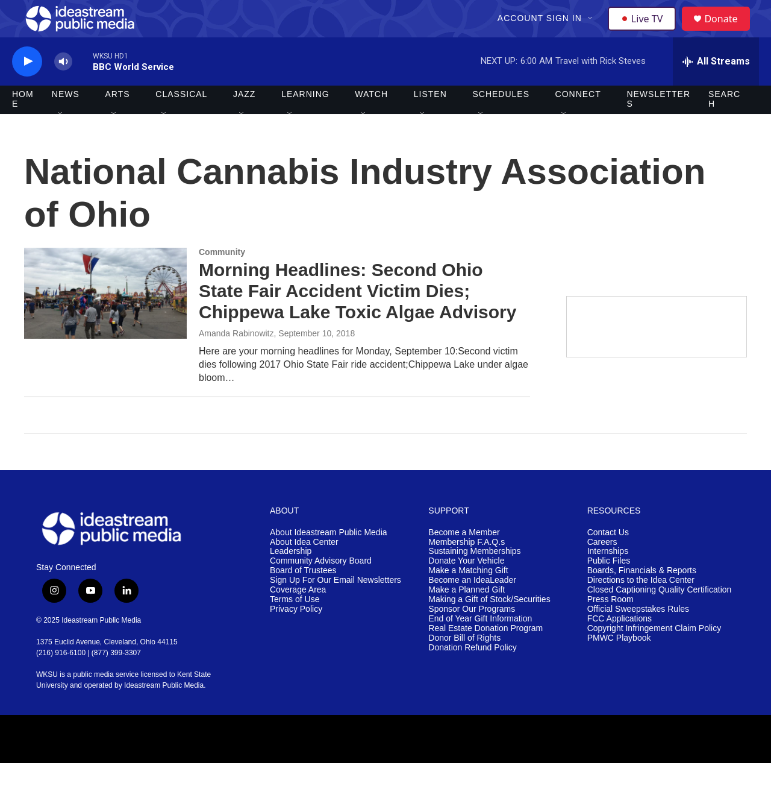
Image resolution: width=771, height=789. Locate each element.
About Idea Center (304, 568)
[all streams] (716, 87)
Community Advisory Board (321, 587)
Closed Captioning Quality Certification (659, 616)
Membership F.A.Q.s (466, 568)
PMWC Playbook (619, 663)
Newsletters (658, 125)
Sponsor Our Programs (471, 635)
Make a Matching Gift (468, 597)
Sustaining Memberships (474, 577)
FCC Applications (619, 644)
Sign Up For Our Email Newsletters (335, 606)
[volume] (63, 87)
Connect (578, 120)
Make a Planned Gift (466, 616)
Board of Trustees (303, 597)
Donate (728, 31)
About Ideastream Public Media (328, 558)
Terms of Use (294, 625)
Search (724, 125)
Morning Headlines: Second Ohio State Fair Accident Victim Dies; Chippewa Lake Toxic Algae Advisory (357, 317)
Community (222, 278)
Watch (371, 120)
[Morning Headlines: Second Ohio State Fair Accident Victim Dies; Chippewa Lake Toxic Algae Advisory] (105, 319)
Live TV (645, 31)
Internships (607, 577)
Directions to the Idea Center (641, 606)
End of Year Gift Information (480, 644)
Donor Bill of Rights (464, 663)
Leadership (290, 577)
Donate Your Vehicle (466, 587)
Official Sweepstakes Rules (638, 635)
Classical (181, 120)
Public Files (609, 587)
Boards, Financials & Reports (641, 597)
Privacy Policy (296, 635)
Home (23, 125)
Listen (430, 120)
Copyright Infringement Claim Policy (654, 654)
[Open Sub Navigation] (592, 31)
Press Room (610, 625)
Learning (305, 120)
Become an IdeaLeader (472, 606)
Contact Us (608, 558)
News (66, 120)
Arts (117, 120)
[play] (27, 88)
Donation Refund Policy (472, 673)
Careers (602, 568)
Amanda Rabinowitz (236, 359)
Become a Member (463, 558)
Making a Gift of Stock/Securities (489, 625)
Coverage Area (298, 616)
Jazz (244, 120)
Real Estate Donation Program (485, 654)
